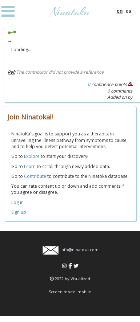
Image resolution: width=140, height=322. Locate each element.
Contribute (35, 176)
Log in (17, 202)
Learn (30, 166)
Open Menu (8, 11)
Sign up (18, 212)
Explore (32, 156)
